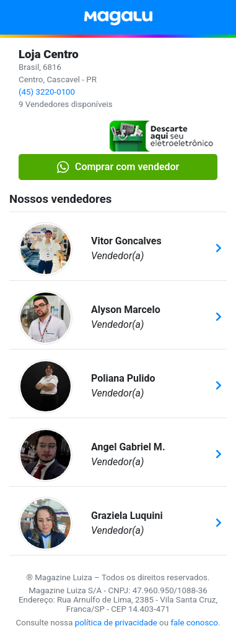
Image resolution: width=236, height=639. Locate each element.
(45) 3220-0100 (47, 91)
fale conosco (194, 622)
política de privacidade (116, 622)
